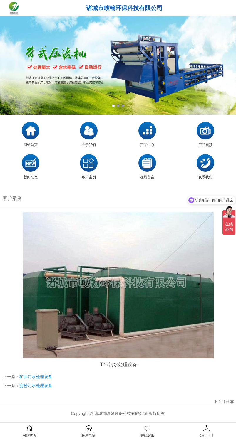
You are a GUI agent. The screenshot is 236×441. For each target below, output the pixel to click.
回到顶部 (222, 402)
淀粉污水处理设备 (35, 385)
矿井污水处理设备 (35, 376)
